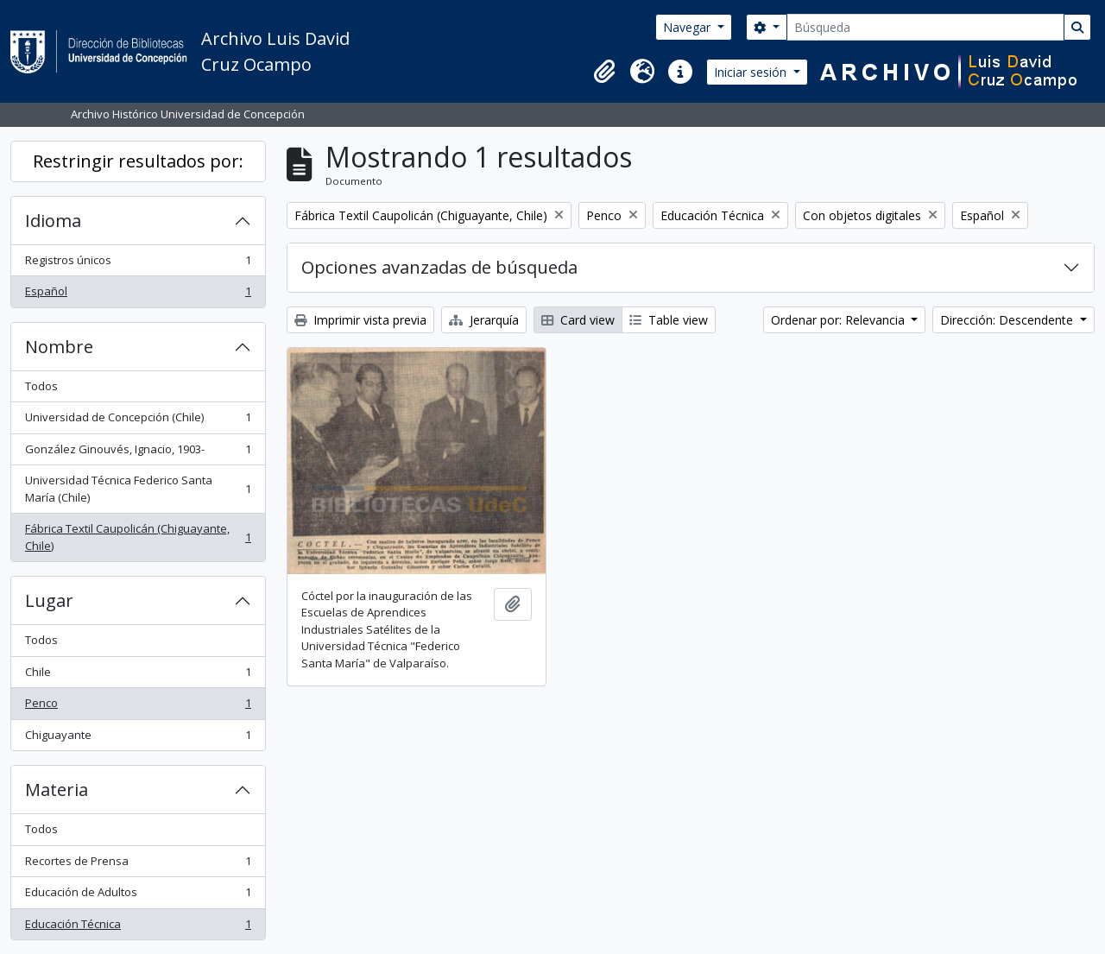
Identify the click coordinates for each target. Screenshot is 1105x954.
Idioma (53, 220)
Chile (137, 675)
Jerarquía (484, 320)
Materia (56, 789)
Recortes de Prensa (137, 864)
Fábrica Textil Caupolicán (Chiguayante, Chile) (137, 537)
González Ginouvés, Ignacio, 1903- (137, 452)
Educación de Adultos (137, 895)
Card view (578, 320)
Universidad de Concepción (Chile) (137, 421)
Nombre (59, 346)
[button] (604, 72)
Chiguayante (137, 738)
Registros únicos (137, 263)
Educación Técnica (137, 927)
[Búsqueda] (925, 27)
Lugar (49, 600)
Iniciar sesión (752, 72)
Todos (41, 386)
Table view (668, 320)
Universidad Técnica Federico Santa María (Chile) (137, 488)
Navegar (688, 27)
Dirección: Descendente (1008, 320)
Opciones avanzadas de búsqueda (439, 267)
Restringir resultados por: (138, 161)
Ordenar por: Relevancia (839, 320)
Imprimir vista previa (360, 320)
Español (137, 294)
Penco (137, 706)
